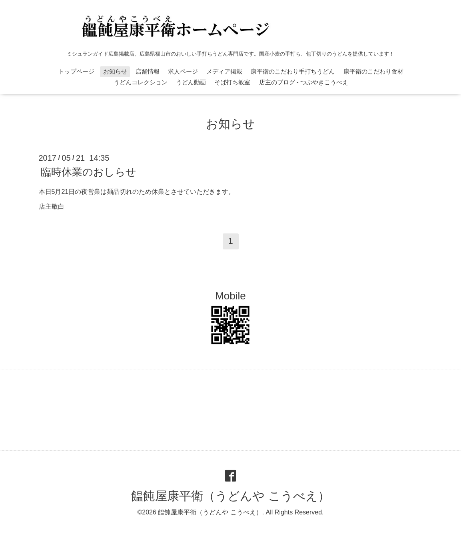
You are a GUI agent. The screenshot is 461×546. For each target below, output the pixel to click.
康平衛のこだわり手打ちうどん (293, 71)
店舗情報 (148, 71)
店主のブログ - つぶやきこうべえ (303, 82)
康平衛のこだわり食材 (373, 71)
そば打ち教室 (232, 82)
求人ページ (183, 71)
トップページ (76, 71)
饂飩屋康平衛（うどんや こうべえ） (230, 495)
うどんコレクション (141, 82)
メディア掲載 (224, 71)
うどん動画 (191, 82)
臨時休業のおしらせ (88, 172)
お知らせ (115, 71)
